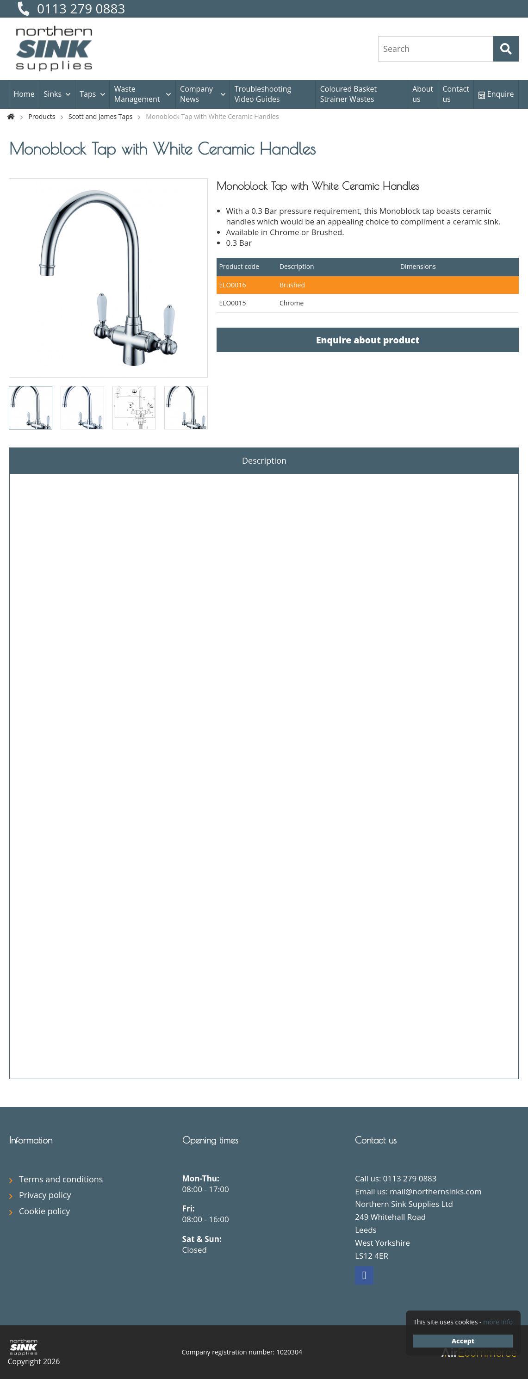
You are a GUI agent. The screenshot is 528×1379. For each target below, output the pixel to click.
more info (498, 1321)
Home (23, 94)
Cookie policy (44, 1211)
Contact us (455, 94)
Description (264, 460)
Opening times (210, 1140)
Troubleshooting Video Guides (263, 94)
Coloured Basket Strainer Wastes (348, 94)
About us (422, 94)
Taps (88, 94)
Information (30, 1140)
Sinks (52, 94)
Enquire (496, 94)
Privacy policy (45, 1194)
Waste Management (137, 94)
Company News (196, 94)
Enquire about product (367, 340)
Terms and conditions (61, 1179)
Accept (463, 1340)
